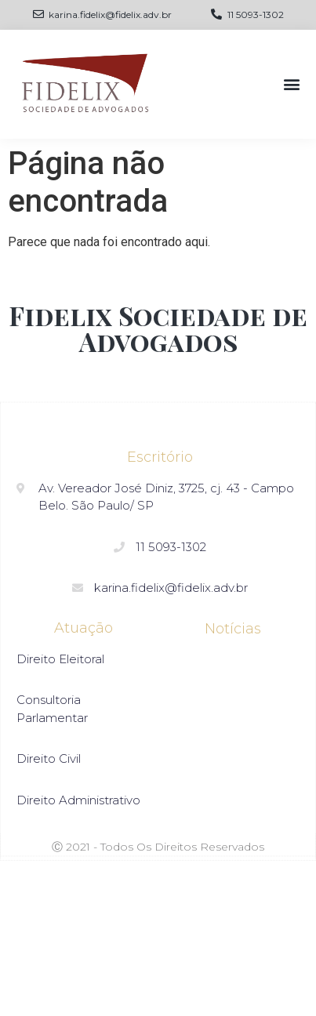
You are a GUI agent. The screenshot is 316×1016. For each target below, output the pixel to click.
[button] (291, 84)
